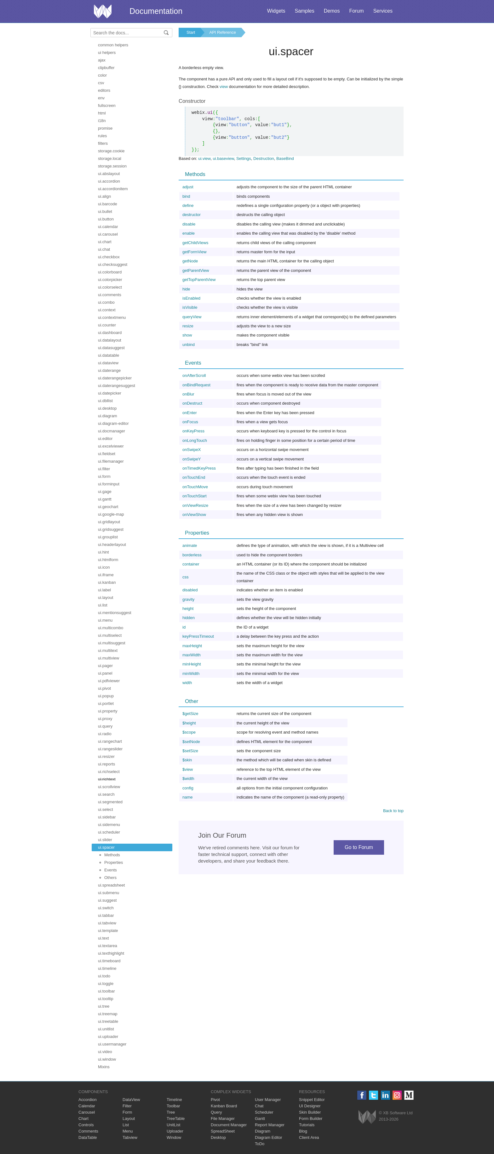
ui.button (106, 219)
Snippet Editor (312, 1099)
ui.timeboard (109, 960)
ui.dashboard (110, 332)
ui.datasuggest (111, 347)
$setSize (190, 750)
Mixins (104, 1066)
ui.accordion (109, 181)
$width (188, 778)
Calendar (86, 1106)
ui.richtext (107, 779)
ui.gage (105, 491)
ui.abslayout (109, 173)
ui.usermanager (112, 1044)
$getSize (190, 713)
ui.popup (106, 696)
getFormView (194, 251)
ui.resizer (106, 756)
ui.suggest (107, 900)
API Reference (222, 32)
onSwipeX (191, 449)
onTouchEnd (193, 477)
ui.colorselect (110, 287)
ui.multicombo (110, 627)
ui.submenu (108, 892)
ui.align (104, 196)
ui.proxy (105, 718)
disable (188, 224)
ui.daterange (109, 370)
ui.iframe (106, 574)
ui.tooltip (105, 998)
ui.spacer (106, 847)
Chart (83, 1118)
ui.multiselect (110, 635)
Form (127, 1112)
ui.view (204, 158)
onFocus (190, 421)
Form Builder (310, 1118)
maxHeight (192, 645)
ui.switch (106, 907)
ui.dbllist (105, 400)
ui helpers (107, 52)
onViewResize (195, 505)
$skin (187, 760)
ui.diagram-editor (113, 423)
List (126, 1124)
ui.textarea (107, 945)
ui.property (107, 711)
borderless (192, 555)
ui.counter (107, 325)
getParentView (195, 270)
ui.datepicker (109, 393)
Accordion (87, 1099)
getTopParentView (198, 279)
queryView (191, 316)
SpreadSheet (223, 1131)
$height (189, 723)
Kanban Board (224, 1106)
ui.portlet (106, 703)
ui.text (103, 938)
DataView (131, 1099)
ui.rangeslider (110, 749)
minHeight (191, 664)
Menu (128, 1131)
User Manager (268, 1099)
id (184, 627)
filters (103, 143)
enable (188, 233)
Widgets (276, 11)
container (190, 564)
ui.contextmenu (112, 317)
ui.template (108, 930)
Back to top (393, 810)
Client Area (309, 1137)
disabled (190, 590)
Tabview (130, 1137)
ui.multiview (108, 658)
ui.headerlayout (112, 544)
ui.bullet (105, 211)
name (187, 797)
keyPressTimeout (198, 636)
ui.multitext (108, 650)
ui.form (104, 476)
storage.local (109, 158)
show (187, 335)
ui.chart (105, 241)
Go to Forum (359, 847)
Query (216, 1112)
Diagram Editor (268, 1137)
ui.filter (104, 468)
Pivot (215, 1099)
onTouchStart (194, 496)
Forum (356, 11)
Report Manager (269, 1124)
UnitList (173, 1124)
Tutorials (306, 1124)
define (187, 205)
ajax (102, 60)
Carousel (86, 1112)
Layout (129, 1118)
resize (187, 326)
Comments (88, 1131)
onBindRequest (196, 385)
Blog (303, 1131)
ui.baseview (223, 158)
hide (186, 289)
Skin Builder (310, 1112)
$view (187, 769)
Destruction (263, 158)
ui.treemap (107, 1013)
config (187, 788)
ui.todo (104, 976)
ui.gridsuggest (110, 529)
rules (102, 135)
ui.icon (104, 567)
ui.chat (104, 249)
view (224, 86)
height (187, 608)
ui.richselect (109, 771)
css (185, 577)
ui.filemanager (111, 461)
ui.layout (105, 597)
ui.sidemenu (109, 824)
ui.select (105, 809)
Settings (243, 158)
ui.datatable (108, 355)
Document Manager (229, 1124)
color (102, 75)
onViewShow (194, 514)
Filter (127, 1106)
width (187, 682)
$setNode (191, 741)
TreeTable (176, 1118)
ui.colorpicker (110, 279)
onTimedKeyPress (199, 468)
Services (383, 11)
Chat (259, 1106)
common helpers (113, 45)
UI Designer (310, 1106)
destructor (191, 214)
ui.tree (103, 1006)
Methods (112, 854)
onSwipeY (191, 459)
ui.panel (105, 673)
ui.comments (109, 294)
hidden (188, 617)
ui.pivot (104, 688)
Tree (171, 1112)
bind (186, 196)
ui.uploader (108, 1036)
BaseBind (285, 158)
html (102, 113)
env (101, 98)
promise (105, 128)
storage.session (112, 166)
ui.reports (106, 764)
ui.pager (105, 665)
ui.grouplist (108, 537)
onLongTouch (194, 440)
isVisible (189, 307)
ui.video (105, 1051)
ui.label (104, 590)
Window (174, 1137)
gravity (188, 599)
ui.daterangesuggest (116, 385)
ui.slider (105, 839)
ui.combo (106, 302)
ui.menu (105, 620)
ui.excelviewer (111, 446)
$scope (189, 732)
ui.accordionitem (113, 188)
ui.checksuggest (112, 264)
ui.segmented (110, 802)
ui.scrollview (109, 786)
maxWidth (191, 655)
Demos (332, 11)
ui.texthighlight (111, 953)
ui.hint (103, 552)
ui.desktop (107, 408)
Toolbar (173, 1106)
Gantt (260, 1118)
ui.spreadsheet (111, 885)
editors (104, 90)
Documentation (155, 11)
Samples (304, 11)
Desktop (218, 1137)
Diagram (262, 1131)
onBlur (188, 394)
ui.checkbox (109, 257)
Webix (367, 1117)
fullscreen (107, 105)
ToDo (259, 1143)
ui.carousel (108, 234)
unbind (188, 344)
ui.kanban (107, 582)
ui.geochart (108, 506)
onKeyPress (193, 431)
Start (191, 32)
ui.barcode (107, 204)
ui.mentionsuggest (114, 612)
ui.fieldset (106, 453)
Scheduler (264, 1112)
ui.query (105, 726)
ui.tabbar (106, 915)
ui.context (107, 310)
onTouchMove (195, 486)
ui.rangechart (110, 741)
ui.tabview (107, 923)
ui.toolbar (106, 991)
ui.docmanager (111, 431)
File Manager (223, 1118)
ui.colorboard (110, 272)
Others (110, 877)
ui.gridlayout (109, 521)
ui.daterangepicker (115, 378)
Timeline (174, 1099)
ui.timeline (107, 968)
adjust (187, 187)
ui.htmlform (108, 559)
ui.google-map (111, 514)
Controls (86, 1124)
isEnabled (191, 298)
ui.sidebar (107, 817)
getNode (190, 261)
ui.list (102, 605)
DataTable (87, 1137)
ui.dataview (108, 362)
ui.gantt (105, 499)
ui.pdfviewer (109, 680)
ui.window (107, 1059)
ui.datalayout (109, 340)
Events (110, 870)
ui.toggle (105, 983)
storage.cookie (111, 151)
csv (101, 82)
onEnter (189, 412)
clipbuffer (106, 67)
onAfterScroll (194, 375)
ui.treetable (108, 1021)
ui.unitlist (106, 1029)
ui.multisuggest (111, 643)
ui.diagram (107, 415)
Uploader (175, 1131)
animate (189, 545)
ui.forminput (108, 484)
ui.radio (105, 733)
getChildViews (195, 242)
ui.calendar (108, 226)
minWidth (190, 673)
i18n (102, 120)
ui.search (106, 794)
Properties (113, 862)
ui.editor (105, 438)
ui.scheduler (109, 832)
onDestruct (192, 403)
